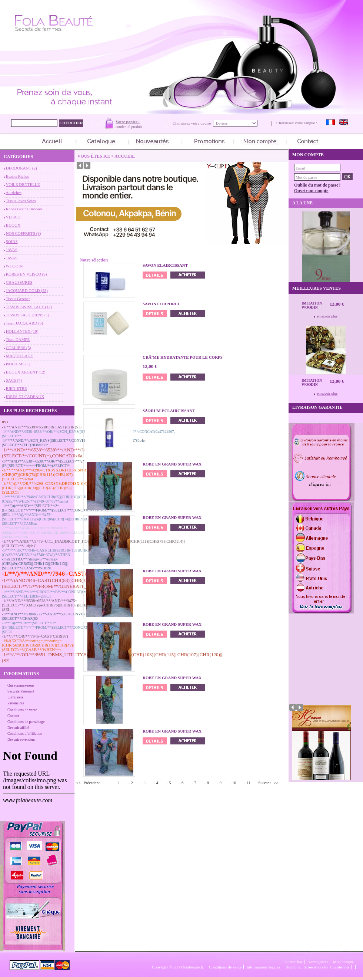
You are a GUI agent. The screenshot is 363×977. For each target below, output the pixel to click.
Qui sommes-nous (20, 685)
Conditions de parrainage (26, 722)
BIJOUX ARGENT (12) (26, 372)
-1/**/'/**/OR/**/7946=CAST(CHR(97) (35, 636)
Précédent (92, 782)
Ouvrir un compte (311, 190)
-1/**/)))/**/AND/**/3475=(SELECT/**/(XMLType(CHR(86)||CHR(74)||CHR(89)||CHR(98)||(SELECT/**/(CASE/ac (51, 519)
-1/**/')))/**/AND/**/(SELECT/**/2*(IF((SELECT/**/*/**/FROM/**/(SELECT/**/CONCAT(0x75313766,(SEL (55, 510)
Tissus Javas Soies (21, 200)
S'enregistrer (317, 962)
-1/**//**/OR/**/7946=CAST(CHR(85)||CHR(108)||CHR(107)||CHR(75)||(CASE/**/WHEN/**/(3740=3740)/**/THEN (57, 552)
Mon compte (343, 962)
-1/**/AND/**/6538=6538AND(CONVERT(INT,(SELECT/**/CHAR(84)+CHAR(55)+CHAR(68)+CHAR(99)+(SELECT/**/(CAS (44, 532)
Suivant (264, 782)
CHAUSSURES (19, 282)
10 (234, 782)
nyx (5, 421)
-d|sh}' (31, 545)
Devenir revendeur (21, 739)
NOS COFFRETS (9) (23, 233)
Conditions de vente (22, 710)
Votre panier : (128, 121)
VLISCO (13, 217)
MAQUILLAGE (19, 355)
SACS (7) (14, 380)
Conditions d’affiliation (24, 733)
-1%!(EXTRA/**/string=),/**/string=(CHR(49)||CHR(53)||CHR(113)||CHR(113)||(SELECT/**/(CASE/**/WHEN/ (35, 563)
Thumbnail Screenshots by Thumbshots (317, 967)
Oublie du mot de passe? (317, 185)
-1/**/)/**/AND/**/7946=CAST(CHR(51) (57, 573)
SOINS (12, 241)
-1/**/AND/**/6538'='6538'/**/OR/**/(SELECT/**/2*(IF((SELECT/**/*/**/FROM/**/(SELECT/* (43, 463)
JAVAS (11, 249)
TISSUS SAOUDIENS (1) (27, 315)
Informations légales (263, 967)
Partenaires (15, 703)
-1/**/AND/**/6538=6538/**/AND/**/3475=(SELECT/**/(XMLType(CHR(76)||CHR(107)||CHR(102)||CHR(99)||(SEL (58, 605)
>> (276, 782)
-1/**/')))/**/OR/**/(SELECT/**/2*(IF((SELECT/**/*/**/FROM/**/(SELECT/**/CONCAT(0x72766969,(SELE (55, 627)
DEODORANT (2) (21, 168)
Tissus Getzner (18, 298)
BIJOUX (13, 225)
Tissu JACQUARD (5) (24, 323)
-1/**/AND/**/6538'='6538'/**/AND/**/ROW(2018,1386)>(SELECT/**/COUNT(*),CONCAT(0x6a (60, 452)
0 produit (135, 127)
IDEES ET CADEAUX (25, 396)
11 (249, 782)
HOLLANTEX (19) (22, 331)
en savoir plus (327, 316)
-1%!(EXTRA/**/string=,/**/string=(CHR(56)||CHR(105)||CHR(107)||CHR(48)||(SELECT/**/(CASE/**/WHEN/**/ (38, 645)
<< (78, 782)
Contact (13, 716)
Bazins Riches (17, 176)
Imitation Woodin (312, 305)
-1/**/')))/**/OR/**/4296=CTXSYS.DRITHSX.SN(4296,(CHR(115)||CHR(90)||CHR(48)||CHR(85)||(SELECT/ (49, 487)
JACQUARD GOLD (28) (27, 290)
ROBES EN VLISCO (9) (26, 274)
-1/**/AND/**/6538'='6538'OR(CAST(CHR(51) (41, 427)
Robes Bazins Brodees (24, 209)
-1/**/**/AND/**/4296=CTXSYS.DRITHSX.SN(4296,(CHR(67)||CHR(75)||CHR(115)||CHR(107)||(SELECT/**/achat (47, 474)
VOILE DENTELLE (23, 184)
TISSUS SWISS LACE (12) (29, 307)
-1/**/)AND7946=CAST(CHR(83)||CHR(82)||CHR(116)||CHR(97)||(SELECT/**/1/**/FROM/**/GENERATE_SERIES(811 (67, 583)
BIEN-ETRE (16, 388)
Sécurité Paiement (20, 691)
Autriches (13, 192)
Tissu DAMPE (18, 339)
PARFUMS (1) (18, 364)
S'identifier (293, 962)
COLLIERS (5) (18, 347)
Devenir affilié (18, 728)
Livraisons (15, 697)
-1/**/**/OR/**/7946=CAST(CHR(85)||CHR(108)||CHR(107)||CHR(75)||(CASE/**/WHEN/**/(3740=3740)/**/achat (56, 499)
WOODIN (14, 266)
